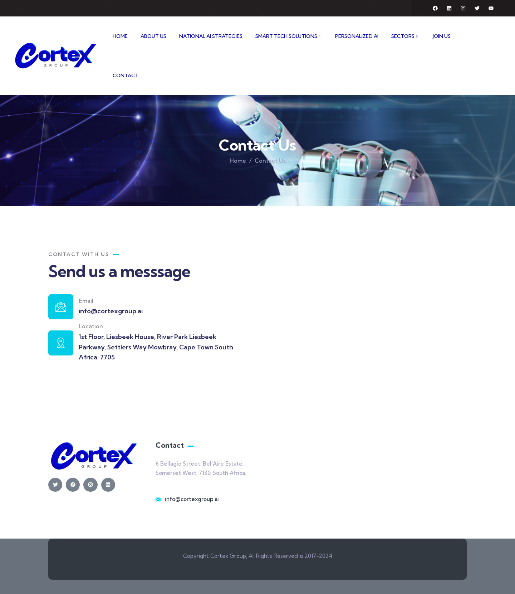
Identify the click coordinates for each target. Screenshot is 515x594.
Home (238, 160)
